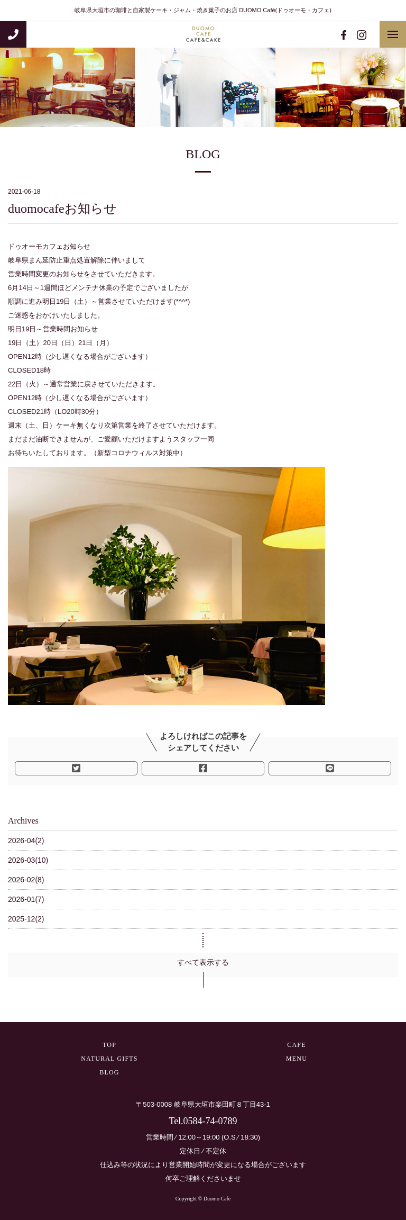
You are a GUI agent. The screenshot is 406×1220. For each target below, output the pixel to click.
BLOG (109, 1072)
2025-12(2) (26, 919)
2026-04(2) (26, 840)
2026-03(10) (28, 860)
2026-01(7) (26, 899)
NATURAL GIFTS (109, 1058)
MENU (296, 1058)
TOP (109, 1045)
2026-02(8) (26, 879)
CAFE (296, 1045)
